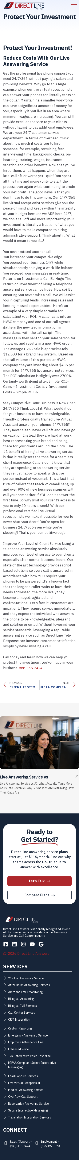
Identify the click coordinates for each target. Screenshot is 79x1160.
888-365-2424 (31, 668)
